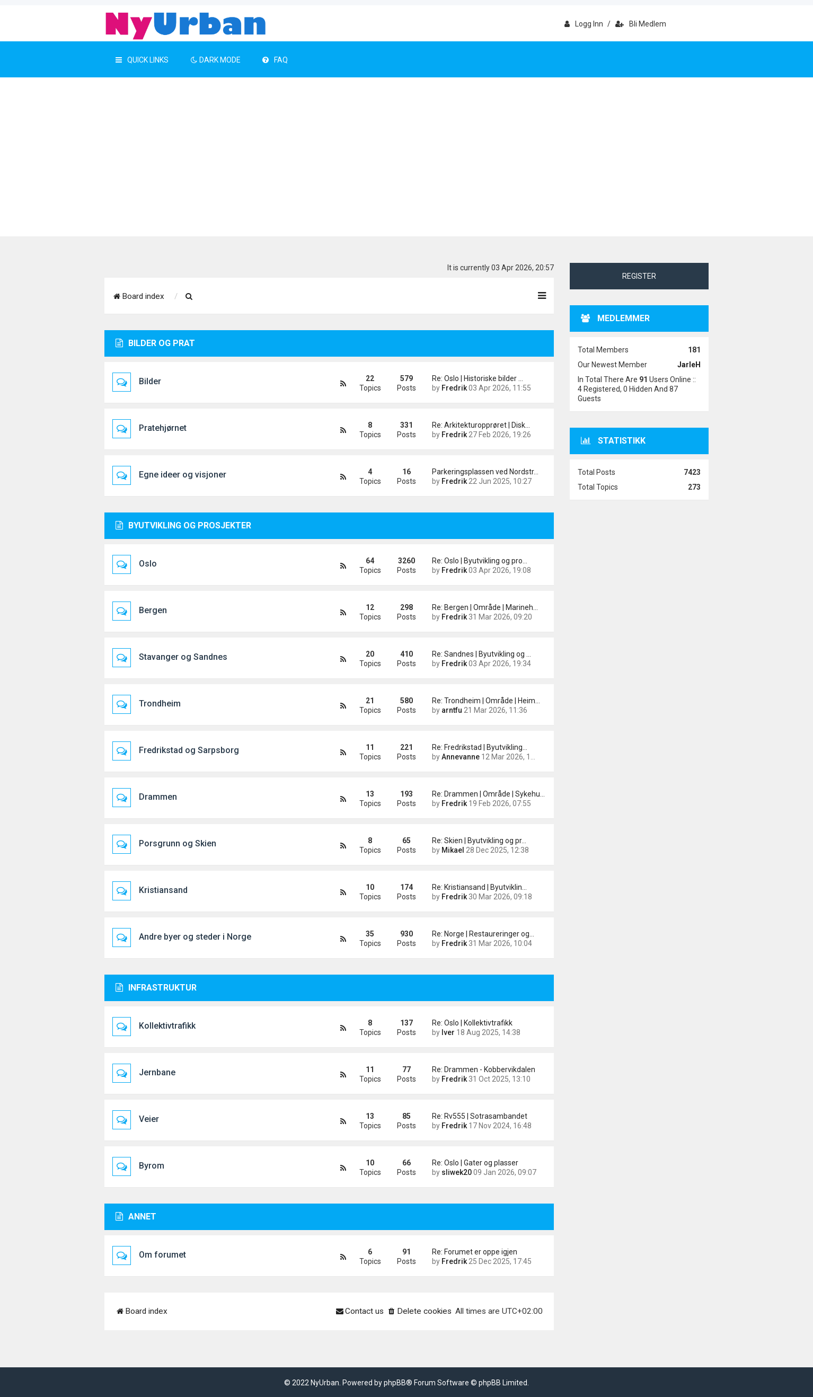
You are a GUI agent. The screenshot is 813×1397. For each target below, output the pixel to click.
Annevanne (460, 757)
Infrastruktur (156, 988)
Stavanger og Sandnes (183, 657)
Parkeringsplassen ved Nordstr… (485, 471)
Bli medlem (640, 24)
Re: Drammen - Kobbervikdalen (483, 1069)
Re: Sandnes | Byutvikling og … (481, 654)
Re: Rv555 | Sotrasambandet (479, 1116)
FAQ (275, 60)
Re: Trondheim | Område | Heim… (485, 700)
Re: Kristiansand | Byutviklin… (479, 887)
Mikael (452, 850)
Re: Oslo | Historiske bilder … (477, 378)
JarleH (689, 364)
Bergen (153, 610)
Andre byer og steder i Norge (195, 937)
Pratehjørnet (163, 428)
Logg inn (583, 24)
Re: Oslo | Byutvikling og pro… (479, 560)
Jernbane (157, 1072)
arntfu (451, 710)
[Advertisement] (406, 157)
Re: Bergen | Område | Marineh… (485, 607)
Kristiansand (163, 890)
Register (639, 276)
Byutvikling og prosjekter (183, 525)
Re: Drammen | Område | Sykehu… (485, 794)
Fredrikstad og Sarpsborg (189, 750)
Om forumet (162, 1255)
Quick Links (142, 60)
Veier (149, 1119)
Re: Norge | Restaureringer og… (483, 934)
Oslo (148, 564)
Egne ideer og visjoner (182, 475)
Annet (136, 1217)
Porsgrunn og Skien (177, 843)
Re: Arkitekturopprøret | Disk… (481, 425)
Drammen (158, 797)
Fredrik (454, 388)
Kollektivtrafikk (167, 1026)
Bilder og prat (155, 343)
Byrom (151, 1166)
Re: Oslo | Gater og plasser (475, 1163)
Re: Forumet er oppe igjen (474, 1252)
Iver (448, 1032)
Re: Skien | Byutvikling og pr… (479, 840)
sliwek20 (456, 1172)
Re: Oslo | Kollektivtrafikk (472, 1023)
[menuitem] (189, 297)
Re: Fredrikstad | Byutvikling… (479, 747)
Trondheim (160, 703)
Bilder (150, 381)
